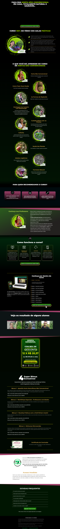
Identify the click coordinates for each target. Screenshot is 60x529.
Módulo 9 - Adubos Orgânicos (36, 300)
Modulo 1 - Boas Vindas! (36, 280)
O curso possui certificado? (18, 498)
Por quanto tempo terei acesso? (19, 491)
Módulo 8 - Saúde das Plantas (37, 298)
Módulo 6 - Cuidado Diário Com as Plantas (39, 294)
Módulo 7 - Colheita (35, 296)
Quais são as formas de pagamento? (20, 503)
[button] (41, 280)
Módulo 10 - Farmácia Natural (37, 302)
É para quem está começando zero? (19, 493)
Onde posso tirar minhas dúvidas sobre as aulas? (22, 500)
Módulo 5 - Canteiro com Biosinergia (38, 292)
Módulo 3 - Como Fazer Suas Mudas (38, 288)
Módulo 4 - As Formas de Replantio (37, 290)
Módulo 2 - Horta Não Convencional (38, 286)
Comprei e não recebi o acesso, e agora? (20, 505)
